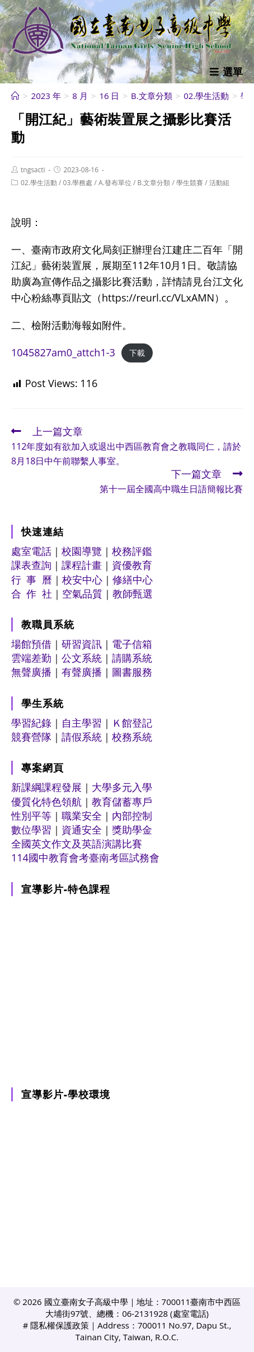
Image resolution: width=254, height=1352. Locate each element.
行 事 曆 (31, 579)
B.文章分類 (153, 182)
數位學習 (31, 829)
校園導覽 (82, 551)
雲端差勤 (31, 658)
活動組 (219, 182)
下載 (137, 353)
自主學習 (82, 722)
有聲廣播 (82, 672)
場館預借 (31, 644)
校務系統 (132, 736)
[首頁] (15, 95)
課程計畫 (82, 565)
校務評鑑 (132, 551)
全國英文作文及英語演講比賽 (76, 843)
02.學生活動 (39, 182)
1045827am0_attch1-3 (63, 352)
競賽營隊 (31, 736)
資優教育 (132, 565)
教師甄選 (132, 593)
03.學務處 (78, 182)
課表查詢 (31, 565)
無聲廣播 (31, 672)
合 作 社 (31, 593)
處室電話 (31, 551)
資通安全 (82, 829)
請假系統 (82, 736)
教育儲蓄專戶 (122, 801)
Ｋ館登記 (132, 722)
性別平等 (31, 815)
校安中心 (82, 579)
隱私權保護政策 (59, 1325)
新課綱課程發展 (46, 787)
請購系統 (132, 658)
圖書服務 (132, 672)
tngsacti (33, 170)
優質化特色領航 (46, 801)
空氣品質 (82, 593)
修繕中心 (132, 579)
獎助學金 (132, 829)
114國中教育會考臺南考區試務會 (85, 857)
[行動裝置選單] (226, 71)
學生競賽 (189, 182)
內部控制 (132, 815)
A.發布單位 (114, 182)
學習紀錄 (31, 722)
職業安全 (82, 815)
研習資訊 (82, 644)
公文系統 (82, 658)
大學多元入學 (122, 787)
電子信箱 (132, 644)
